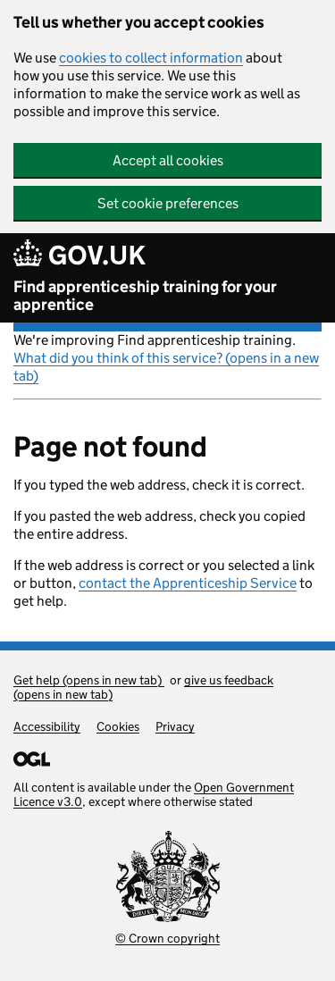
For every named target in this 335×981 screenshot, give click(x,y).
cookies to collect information (151, 57)
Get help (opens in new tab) (88, 680)
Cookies (117, 726)
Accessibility (46, 726)
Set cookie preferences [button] (168, 203)
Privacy (175, 726)
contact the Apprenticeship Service (188, 582)
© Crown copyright (167, 938)
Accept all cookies (168, 160)
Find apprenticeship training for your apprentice (145, 296)
